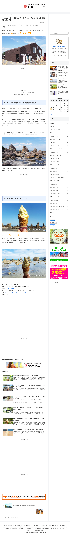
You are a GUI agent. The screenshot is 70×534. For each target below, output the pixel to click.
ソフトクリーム (16, 359)
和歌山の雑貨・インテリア (59, 210)
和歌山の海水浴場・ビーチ (59, 181)
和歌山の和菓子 (59, 171)
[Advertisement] (24, 77)
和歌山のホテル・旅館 (59, 155)
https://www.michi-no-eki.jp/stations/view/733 (15, 292)
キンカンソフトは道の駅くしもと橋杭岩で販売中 (24, 92)
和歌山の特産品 (59, 187)
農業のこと (59, 213)
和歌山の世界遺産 (59, 162)
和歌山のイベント (59, 133)
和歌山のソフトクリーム (7, 359)
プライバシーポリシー (29, 530)
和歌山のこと (59, 127)
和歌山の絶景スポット (59, 197)
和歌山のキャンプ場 (59, 139)
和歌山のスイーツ (59, 146)
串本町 (21, 359)
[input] (59, 33)
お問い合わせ (37, 530)
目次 (22, 90)
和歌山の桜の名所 (59, 175)
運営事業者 (43, 530)
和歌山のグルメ (59, 143)
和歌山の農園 (59, 203)
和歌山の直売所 (59, 191)
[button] (67, 33)
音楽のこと (59, 216)
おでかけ (59, 123)
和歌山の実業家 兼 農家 (59, 46)
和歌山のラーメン (59, 159)
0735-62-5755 (11, 289)
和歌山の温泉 (59, 184)
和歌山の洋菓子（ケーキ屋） (59, 178)
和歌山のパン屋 (59, 152)
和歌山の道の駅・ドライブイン (59, 207)
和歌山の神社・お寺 (59, 194)
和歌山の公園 (59, 168)
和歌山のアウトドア (59, 130)
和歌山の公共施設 (59, 165)
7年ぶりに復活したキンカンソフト (21, 94)
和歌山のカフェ (59, 136)
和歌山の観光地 (59, 200)
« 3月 (51, 114)
